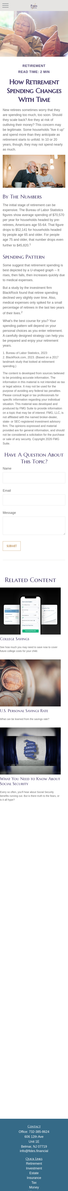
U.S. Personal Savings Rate (24, 710)
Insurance (34, 1178)
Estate (34, 1173)
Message (9, 513)
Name (7, 468)
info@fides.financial (34, 1151)
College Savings (14, 638)
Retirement (34, 1163)
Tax (33, 1182)
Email (7, 490)
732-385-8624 (39, 1132)
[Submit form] (12, 546)
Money (34, 1187)
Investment (34, 1168)
